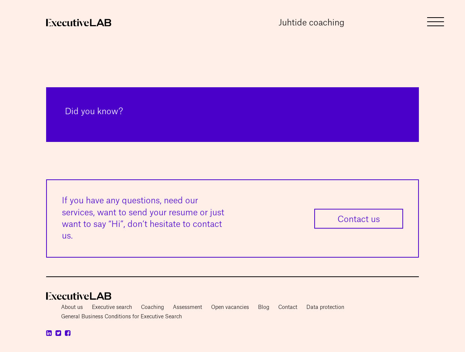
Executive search (112, 307)
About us (72, 307)
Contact (287, 307)
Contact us (359, 219)
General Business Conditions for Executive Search (121, 316)
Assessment (187, 307)
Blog (263, 307)
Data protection (325, 307)
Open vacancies (230, 307)
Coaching (152, 307)
